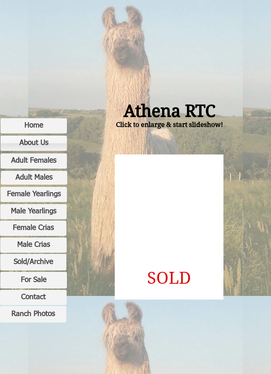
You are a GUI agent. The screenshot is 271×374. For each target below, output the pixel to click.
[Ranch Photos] (33, 314)
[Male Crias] (33, 245)
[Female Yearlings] (34, 194)
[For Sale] (33, 280)
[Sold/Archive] (33, 262)
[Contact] (33, 297)
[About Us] (34, 143)
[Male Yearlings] (33, 211)
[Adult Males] (34, 178)
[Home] (34, 125)
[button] (169, 227)
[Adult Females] (34, 161)
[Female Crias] (33, 228)
